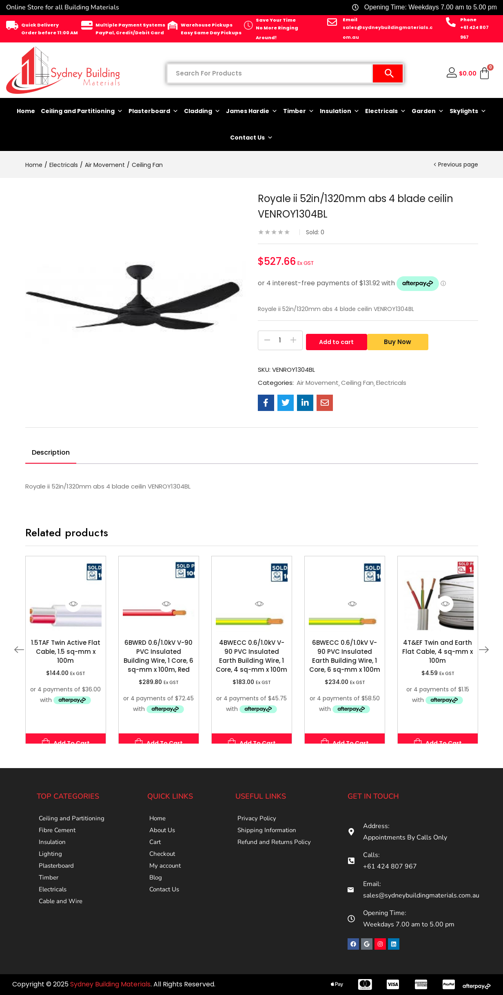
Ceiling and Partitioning (82, 111)
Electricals (385, 111)
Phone (468, 19)
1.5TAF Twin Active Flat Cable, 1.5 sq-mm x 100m (65, 651)
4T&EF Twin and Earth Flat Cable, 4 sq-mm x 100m (437, 651)
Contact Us (251, 137)
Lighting (51, 866)
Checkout (163, 866)
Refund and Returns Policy (276, 850)
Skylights (468, 111)
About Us (163, 835)
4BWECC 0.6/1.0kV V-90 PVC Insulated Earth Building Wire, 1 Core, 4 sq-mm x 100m (251, 656)
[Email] (332, 22)
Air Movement (105, 165)
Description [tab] (51, 452)
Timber (298, 111)
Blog (156, 897)
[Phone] (451, 22)
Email (350, 19)
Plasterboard (153, 111)
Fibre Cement (59, 835)
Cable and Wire (62, 928)
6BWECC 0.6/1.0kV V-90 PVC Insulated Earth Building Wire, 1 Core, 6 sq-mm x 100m (344, 656)
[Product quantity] (280, 340)
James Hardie (251, 111)
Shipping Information (268, 835)
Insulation (339, 111)
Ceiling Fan (147, 165)
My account (165, 881)
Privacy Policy (257, 819)
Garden (428, 111)
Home (26, 111)
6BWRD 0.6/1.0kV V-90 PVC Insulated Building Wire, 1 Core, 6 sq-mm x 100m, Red (158, 656)
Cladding (202, 111)
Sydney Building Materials (110, 984)
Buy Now (400, 340)
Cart (155, 850)
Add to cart (336, 340)
